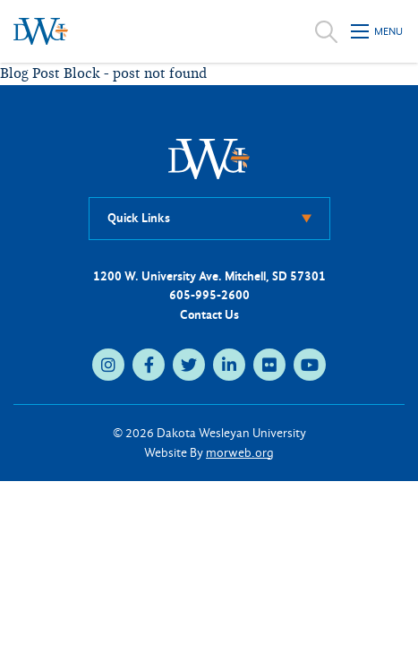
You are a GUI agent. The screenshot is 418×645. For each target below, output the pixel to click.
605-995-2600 (209, 295)
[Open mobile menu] (378, 31)
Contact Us (209, 314)
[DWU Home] (209, 158)
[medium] (108, 364)
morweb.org (240, 452)
